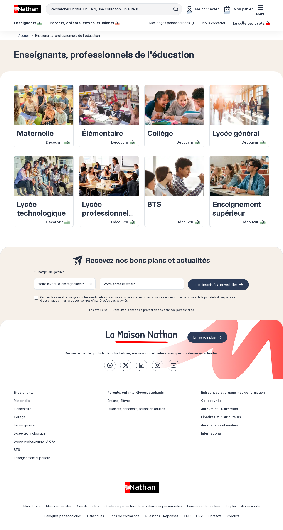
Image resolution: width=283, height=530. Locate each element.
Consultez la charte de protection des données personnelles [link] (153, 310)
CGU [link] (187, 516)
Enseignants (24, 392)
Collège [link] (20, 417)
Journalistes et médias (219, 425)
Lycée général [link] (24, 425)
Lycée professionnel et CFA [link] (34, 441)
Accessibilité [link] (250, 506)
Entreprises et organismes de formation (233, 392)
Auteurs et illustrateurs (219, 409)
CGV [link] (199, 516)
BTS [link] (17, 450)
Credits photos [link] (88, 506)
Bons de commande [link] (125, 516)
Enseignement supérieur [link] (32, 458)
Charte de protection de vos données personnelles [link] (143, 506)
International (211, 433)
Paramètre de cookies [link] (204, 506)
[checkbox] (36, 298)
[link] (110, 365)
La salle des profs (251, 23)
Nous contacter (213, 23)
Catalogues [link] (95, 516)
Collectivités (211, 401)
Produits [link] (233, 516)
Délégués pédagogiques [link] (63, 516)
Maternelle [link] (22, 401)
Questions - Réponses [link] (161, 516)
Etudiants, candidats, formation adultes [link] (136, 409)
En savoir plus (98, 310)
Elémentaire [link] (22, 409)
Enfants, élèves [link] (119, 401)
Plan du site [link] (32, 506)
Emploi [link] (231, 506)
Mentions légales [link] (58, 506)
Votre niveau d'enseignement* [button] (61, 284)
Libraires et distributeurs (221, 417)
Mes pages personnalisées (172, 23)
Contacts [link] (214, 516)
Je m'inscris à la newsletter (215, 284)
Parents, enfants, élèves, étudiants (136, 392)
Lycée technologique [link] (30, 433)
